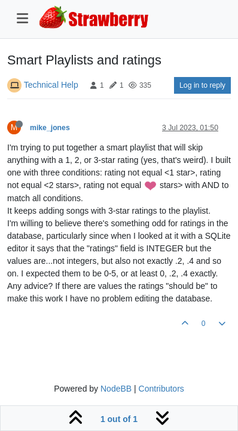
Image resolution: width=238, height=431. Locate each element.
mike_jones (50, 128)
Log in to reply (202, 85)
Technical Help (51, 85)
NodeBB (116, 388)
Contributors (161, 388)
